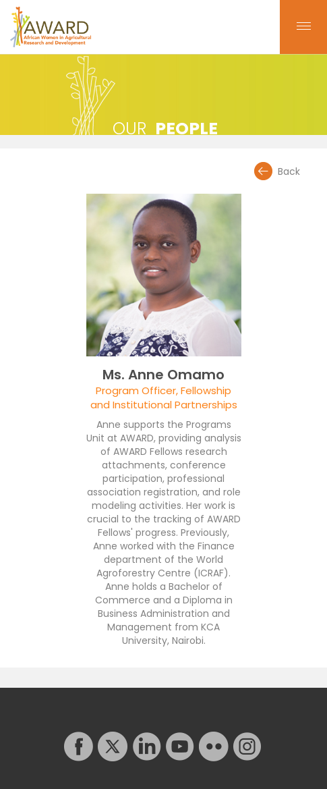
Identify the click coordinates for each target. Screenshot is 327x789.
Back (289, 171)
